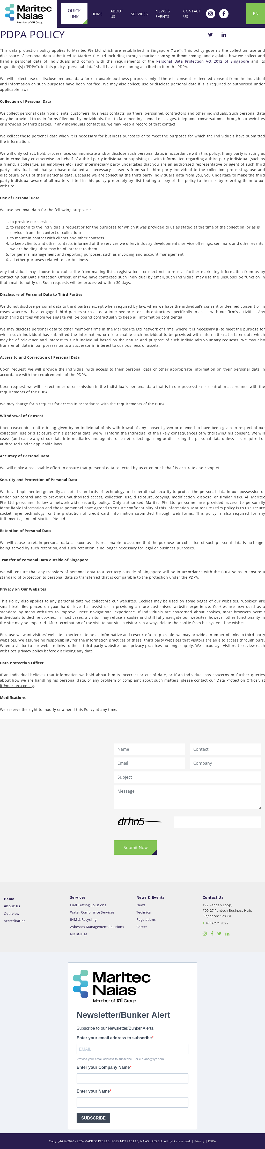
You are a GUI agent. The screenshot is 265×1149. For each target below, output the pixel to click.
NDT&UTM (78, 934)
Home (97, 13)
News (140, 905)
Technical (144, 912)
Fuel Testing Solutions (88, 905)
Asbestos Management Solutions (97, 927)
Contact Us (192, 14)
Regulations (146, 919)
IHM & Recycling (83, 919)
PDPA (212, 1141)
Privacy (199, 1141)
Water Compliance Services (92, 912)
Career (141, 927)
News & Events (163, 14)
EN (256, 14)
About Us (117, 14)
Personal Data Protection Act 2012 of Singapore (202, 61)
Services (139, 13)
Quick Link (74, 14)
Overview (11, 913)
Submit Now (136, 847)
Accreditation (15, 921)
